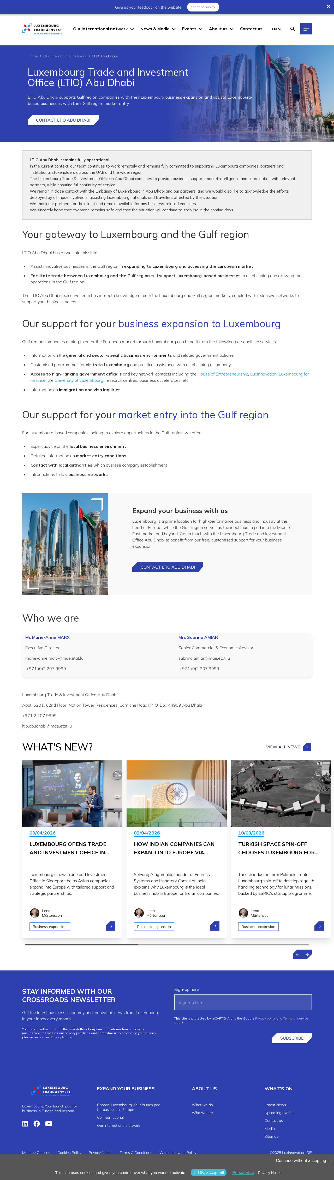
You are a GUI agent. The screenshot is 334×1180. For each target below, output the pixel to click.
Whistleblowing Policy (177, 1152)
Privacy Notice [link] (269, 1173)
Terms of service (295, 1018)
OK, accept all (208, 1172)
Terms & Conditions (136, 1152)
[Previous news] (297, 954)
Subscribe (291, 1038)
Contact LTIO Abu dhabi (168, 567)
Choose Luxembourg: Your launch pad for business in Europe (128, 1107)
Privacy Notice (61, 1037)
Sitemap (271, 1136)
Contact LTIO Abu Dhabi (63, 120)
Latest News (275, 1104)
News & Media (155, 28)
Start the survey (203, 7)
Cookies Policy (69, 1152)
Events (189, 28)
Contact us (251, 28)
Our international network (100, 28)
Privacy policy (265, 1018)
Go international (110, 1117)
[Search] (292, 29)
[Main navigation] (306, 28)
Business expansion (50, 926)
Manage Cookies (36, 1152)
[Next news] (307, 954)
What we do (202, 1104)
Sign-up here (186, 989)
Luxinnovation (263, 374)
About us (218, 28)
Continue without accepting (303, 1160)
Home (33, 56)
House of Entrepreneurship (223, 374)
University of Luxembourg (79, 380)
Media (270, 1128)
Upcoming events (279, 1112)
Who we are (202, 1112)
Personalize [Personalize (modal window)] (243, 1172)
